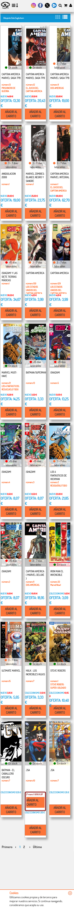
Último (37, 847)
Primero (7, 847)
